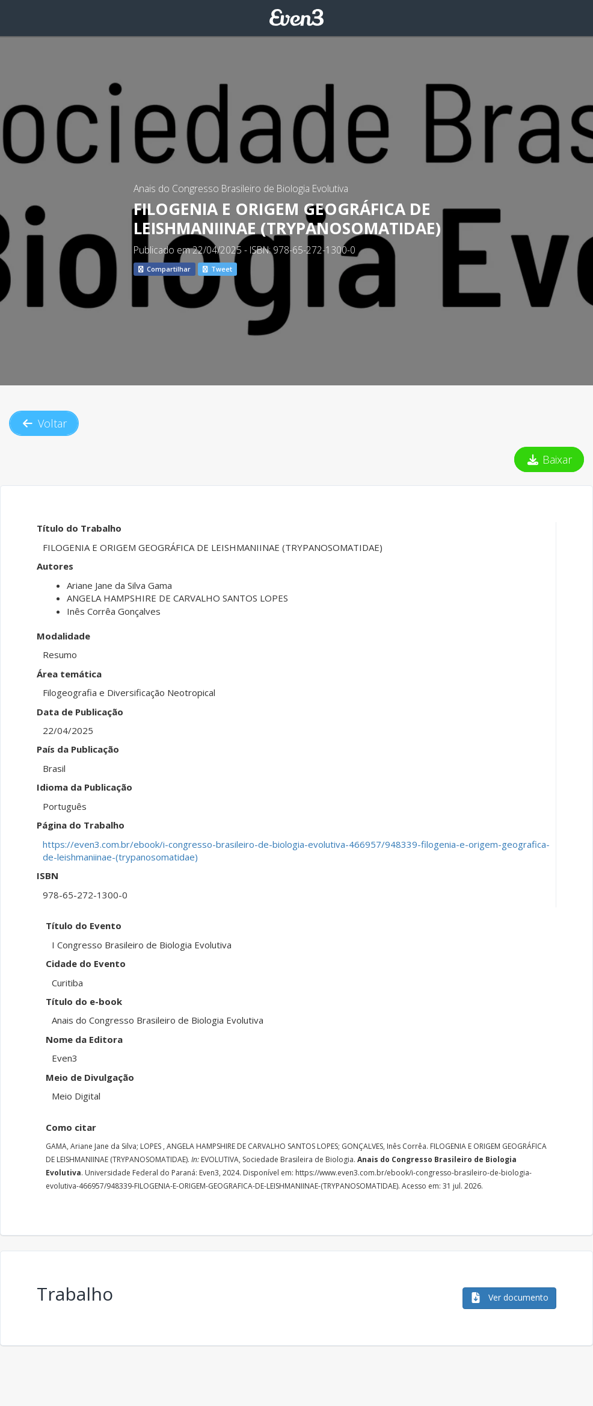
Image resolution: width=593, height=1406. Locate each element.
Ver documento (509, 1297)
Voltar (44, 423)
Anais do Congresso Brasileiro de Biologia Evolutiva (241, 188)
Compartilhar (164, 268)
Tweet (217, 268)
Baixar (549, 459)
